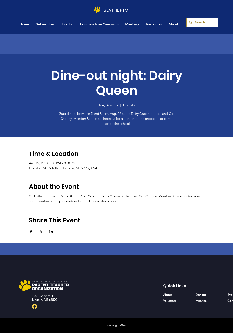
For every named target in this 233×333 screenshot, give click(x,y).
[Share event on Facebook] (31, 231)
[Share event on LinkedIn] (51, 231)
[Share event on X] (41, 231)
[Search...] (202, 22)
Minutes (201, 301)
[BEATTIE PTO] (116, 10)
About (167, 295)
